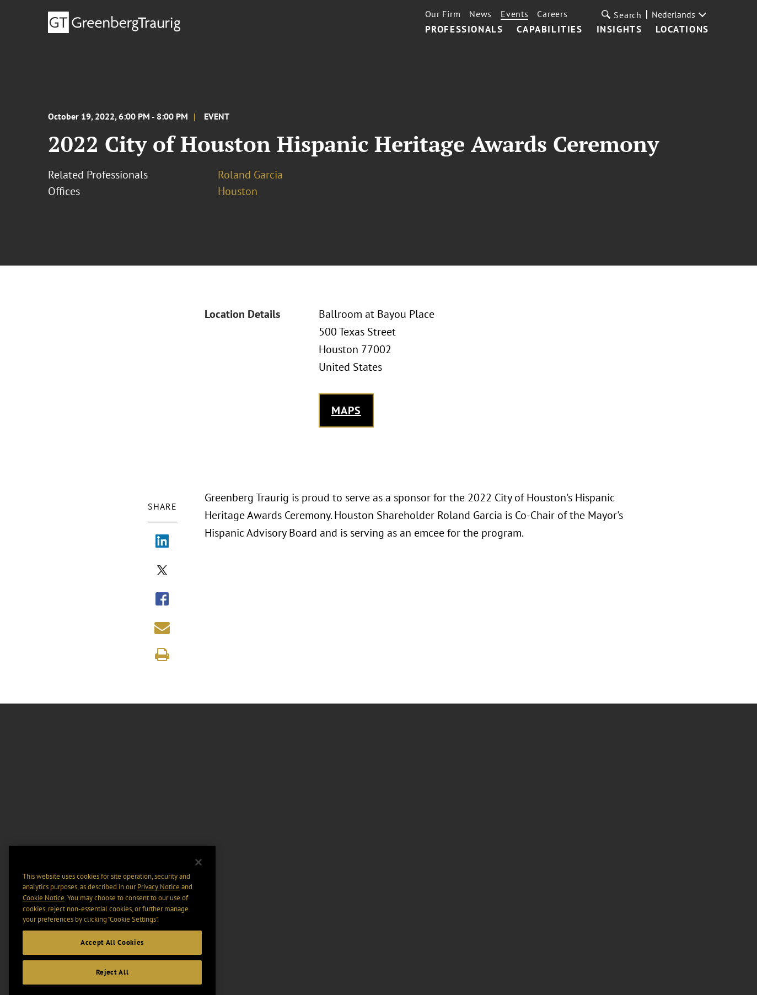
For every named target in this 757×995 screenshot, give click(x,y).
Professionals (464, 29)
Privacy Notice (158, 896)
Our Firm (443, 14)
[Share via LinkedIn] (162, 542)
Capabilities (549, 29)
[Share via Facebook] (162, 600)
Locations (682, 29)
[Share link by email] (162, 627)
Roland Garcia (250, 174)
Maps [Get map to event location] (346, 410)
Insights (619, 29)
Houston (237, 191)
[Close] (198, 871)
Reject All (112, 981)
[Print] (162, 654)
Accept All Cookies (112, 951)
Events (514, 14)
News (480, 14)
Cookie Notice (44, 906)
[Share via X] (162, 571)
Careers (552, 14)
